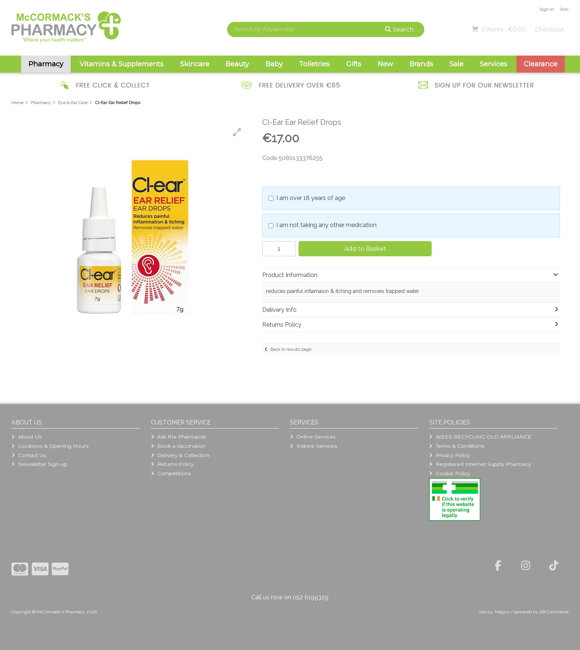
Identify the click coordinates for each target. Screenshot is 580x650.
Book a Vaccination (178, 446)
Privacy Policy (449, 455)
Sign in (546, 9)
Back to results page (290, 349)
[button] (237, 132)
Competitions (171, 473)
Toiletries (314, 64)
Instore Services (313, 446)
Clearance (540, 64)
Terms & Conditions (456, 446)
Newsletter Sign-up (39, 464)
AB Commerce (554, 611)
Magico (502, 611)
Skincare (194, 64)
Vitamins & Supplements (121, 64)
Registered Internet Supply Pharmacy (479, 464)
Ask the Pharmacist (178, 437)
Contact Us (28, 455)
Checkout (549, 29)
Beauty (237, 64)
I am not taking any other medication (326, 225)
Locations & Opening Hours (49, 446)
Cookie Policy (449, 473)
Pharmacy (45, 64)
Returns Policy (172, 464)
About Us (26, 437)
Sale (456, 64)
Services (493, 64)
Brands (421, 64)
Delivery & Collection (180, 455)
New (385, 64)
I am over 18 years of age (310, 197)
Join (564, 9)
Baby (274, 64)
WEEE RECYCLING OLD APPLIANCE (480, 437)
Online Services (312, 437)
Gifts (353, 64)
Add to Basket (365, 248)
